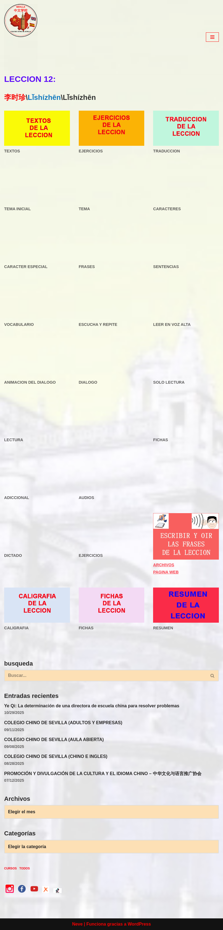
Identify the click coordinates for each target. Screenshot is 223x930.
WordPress (139, 924)
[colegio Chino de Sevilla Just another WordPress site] (20, 37)
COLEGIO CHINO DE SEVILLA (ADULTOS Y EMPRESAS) (63, 722)
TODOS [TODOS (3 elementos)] (24, 868)
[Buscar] (105, 675)
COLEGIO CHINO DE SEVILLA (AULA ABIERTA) (54, 739)
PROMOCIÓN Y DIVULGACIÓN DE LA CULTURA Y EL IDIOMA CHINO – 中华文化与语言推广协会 (102, 773)
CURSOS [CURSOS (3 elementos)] (10, 868)
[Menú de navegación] (212, 37)
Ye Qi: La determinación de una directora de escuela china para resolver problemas (91, 705)
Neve (77, 924)
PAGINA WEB (166, 572)
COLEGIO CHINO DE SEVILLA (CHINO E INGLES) (55, 756)
